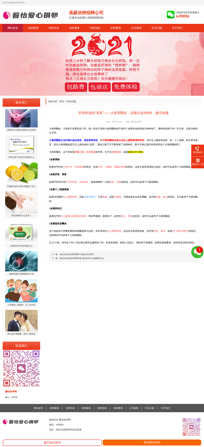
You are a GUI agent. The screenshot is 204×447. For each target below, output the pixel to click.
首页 (61, 101)
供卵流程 (95, 28)
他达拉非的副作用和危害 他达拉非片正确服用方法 (82, 258)
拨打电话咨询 (52, 442)
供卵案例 (33, 28)
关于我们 (177, 28)
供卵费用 (115, 28)
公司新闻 (136, 28)
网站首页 (12, 28)
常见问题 (156, 28)
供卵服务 (74, 28)
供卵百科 (54, 28)
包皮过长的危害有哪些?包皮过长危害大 (77, 254)
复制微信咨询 (151, 442)
